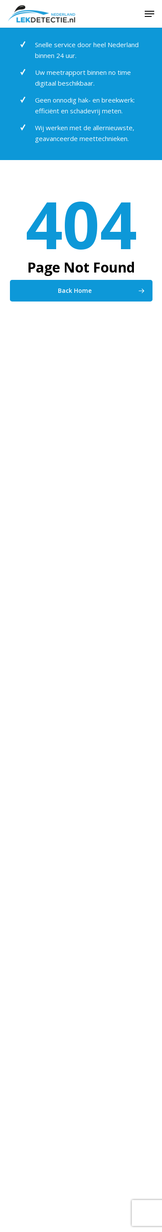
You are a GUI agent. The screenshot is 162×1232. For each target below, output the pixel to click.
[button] (149, 14)
